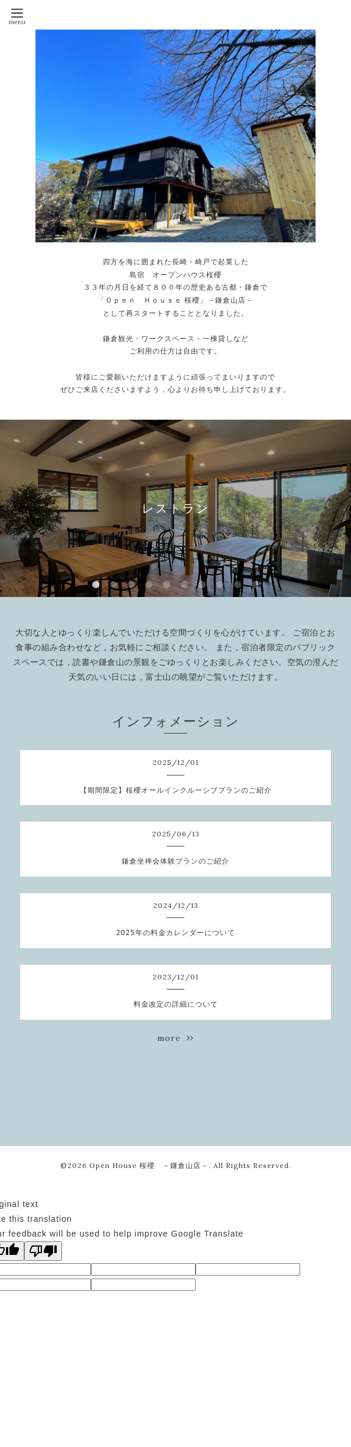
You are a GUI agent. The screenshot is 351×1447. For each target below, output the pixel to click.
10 (255, 585)
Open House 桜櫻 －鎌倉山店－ (149, 1165)
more (175, 1038)
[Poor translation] (43, 1251)
